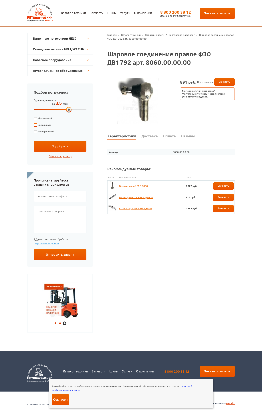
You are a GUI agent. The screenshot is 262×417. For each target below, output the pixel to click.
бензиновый (45, 118)
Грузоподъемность (45, 100)
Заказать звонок (217, 13)
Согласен (60, 399)
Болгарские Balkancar (182, 35)
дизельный (44, 125)
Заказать (224, 81)
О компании (143, 13)
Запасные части (154, 35)
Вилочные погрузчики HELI (61, 38)
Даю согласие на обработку (51, 241)
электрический (46, 131)
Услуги (125, 13)
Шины (111, 13)
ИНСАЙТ (230, 403)
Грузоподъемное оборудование (61, 70)
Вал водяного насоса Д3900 (136, 197)
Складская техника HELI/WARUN (61, 49)
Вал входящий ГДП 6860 (133, 186)
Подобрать (60, 146)
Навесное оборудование (61, 60)
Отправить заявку (60, 254)
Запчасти (97, 13)
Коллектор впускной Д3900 (135, 208)
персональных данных (47, 243)
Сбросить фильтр (60, 156)
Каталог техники (73, 13)
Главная (112, 35)
